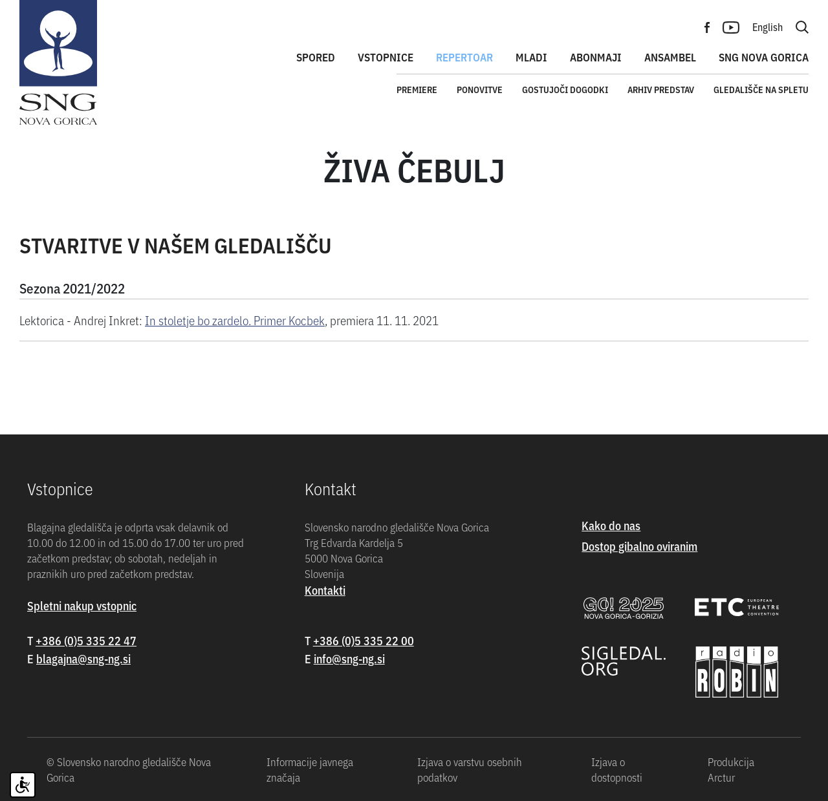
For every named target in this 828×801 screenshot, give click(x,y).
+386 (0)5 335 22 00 (363, 640)
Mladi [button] (531, 57)
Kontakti (325, 590)
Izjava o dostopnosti (616, 769)
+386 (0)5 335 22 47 (86, 640)
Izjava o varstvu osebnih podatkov (469, 769)
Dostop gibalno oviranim (639, 546)
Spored (315, 57)
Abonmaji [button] (596, 57)
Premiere (417, 89)
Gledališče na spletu (761, 89)
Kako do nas (611, 525)
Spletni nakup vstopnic (81, 605)
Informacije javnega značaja (310, 769)
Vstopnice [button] (385, 57)
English (767, 26)
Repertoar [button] (464, 57)
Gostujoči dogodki (565, 89)
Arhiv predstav (660, 89)
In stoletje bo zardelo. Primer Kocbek (235, 319)
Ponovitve (480, 89)
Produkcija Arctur (731, 769)
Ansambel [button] (670, 57)
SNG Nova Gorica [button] (764, 57)
